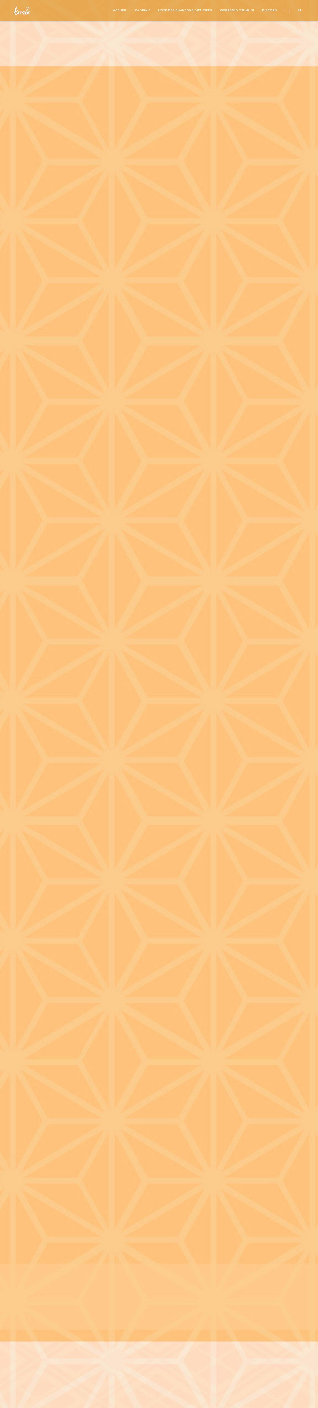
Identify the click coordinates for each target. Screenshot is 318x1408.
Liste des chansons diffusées (185, 10)
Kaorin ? (142, 10)
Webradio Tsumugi (237, 10)
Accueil (120, 10)
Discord (269, 10)
